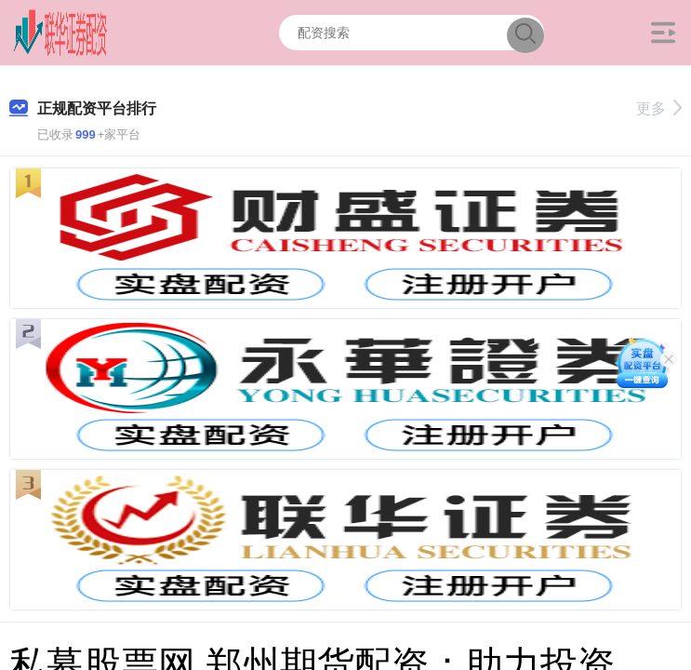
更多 (659, 108)
